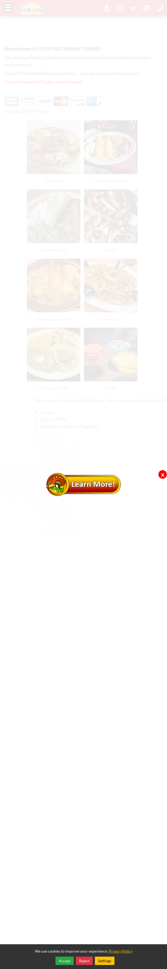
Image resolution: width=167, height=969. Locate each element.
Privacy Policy (120, 951)
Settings (104, 961)
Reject (84, 961)
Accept (64, 961)
